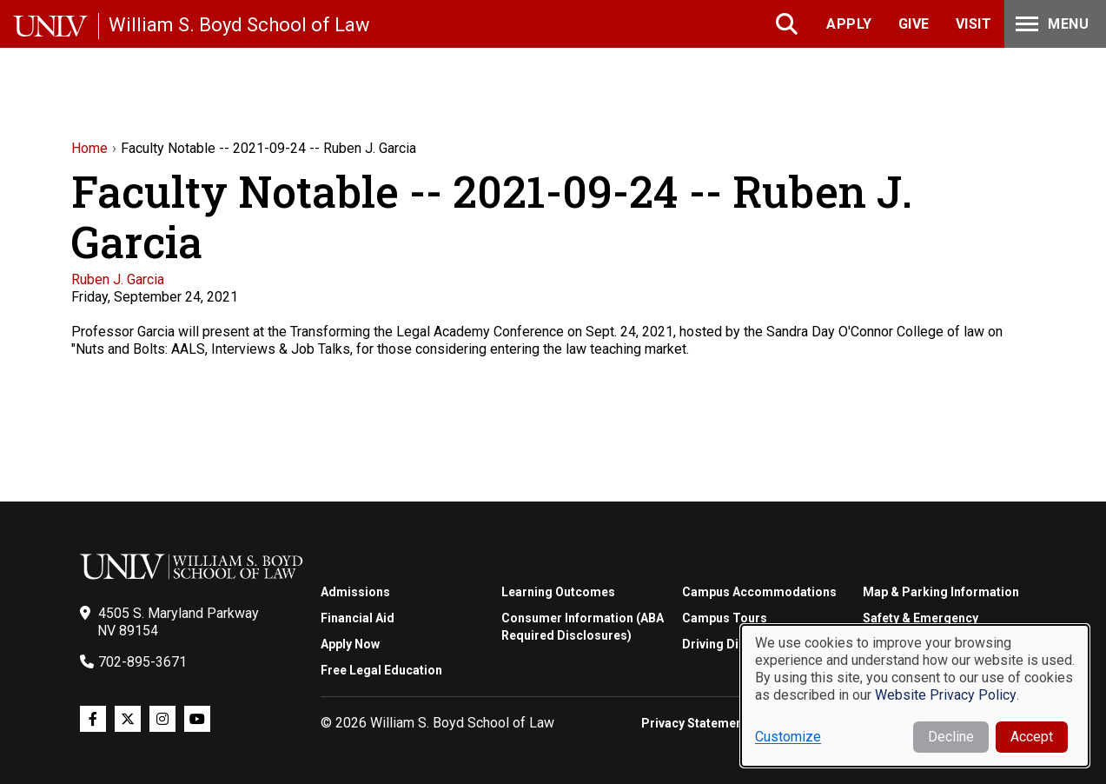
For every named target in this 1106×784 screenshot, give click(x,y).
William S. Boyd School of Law (239, 25)
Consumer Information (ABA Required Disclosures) (582, 626)
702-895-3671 (142, 662)
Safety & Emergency (920, 618)
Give (914, 24)
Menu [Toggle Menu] (1050, 24)
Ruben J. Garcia (117, 279)
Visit (974, 24)
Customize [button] (788, 736)
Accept (1031, 736)
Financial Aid (357, 618)
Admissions (355, 592)
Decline (951, 736)
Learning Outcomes (558, 592)
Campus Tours (724, 618)
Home (89, 148)
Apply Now (350, 644)
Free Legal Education (381, 670)
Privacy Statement (694, 723)
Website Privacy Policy (946, 695)
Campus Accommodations (759, 592)
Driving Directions (734, 644)
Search (788, 24)
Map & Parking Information (941, 592)
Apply (849, 24)
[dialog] (915, 696)
